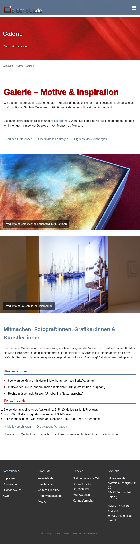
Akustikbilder (46, 478)
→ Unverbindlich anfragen (51, 139)
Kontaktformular (83, 500)
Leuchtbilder (46, 484)
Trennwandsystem (50, 495)
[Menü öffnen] (134, 8)
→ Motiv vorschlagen (17, 426)
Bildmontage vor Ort (86, 478)
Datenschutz (11, 484)
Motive (19, 65)
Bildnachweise (12, 490)
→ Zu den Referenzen (18, 139)
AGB (6, 495)
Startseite (7, 65)
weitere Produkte (49, 490)
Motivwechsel (81, 494)
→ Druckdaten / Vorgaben (50, 426)
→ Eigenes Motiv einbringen (88, 139)
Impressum (10, 478)
